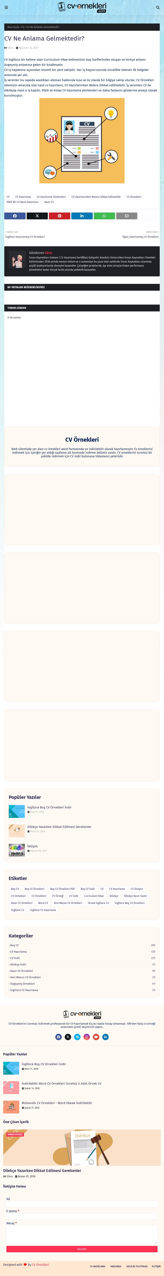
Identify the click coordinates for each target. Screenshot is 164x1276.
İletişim (32, 846)
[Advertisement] (82, 510)
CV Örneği (57, 896)
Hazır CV (49, 202)
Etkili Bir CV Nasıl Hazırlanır (22, 202)
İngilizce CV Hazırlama (43, 910)
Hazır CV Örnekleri (21, 903)
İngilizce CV (17, 910)
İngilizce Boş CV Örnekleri (130, 903)
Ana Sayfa (13, 27)
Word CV (43, 903)
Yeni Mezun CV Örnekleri (68, 903)
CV (22, 27)
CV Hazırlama (23, 196)
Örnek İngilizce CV (98, 903)
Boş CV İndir (88, 888)
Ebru (11, 47)
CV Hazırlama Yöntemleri (51, 196)
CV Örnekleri (134, 196)
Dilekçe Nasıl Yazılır (135, 896)
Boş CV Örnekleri (34, 888)
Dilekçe (114, 896)
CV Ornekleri (18, 896)
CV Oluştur (137, 888)
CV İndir (73, 896)
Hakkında (115, 1266)
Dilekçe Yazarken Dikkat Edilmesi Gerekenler (59, 827)
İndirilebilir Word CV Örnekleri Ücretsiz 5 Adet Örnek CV (61, 1083)
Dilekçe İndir (82, 964)
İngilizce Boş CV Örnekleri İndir (49, 807)
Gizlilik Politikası (137, 1266)
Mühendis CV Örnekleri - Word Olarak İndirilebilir (57, 1103)
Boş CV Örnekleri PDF (62, 888)
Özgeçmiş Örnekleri (82, 983)
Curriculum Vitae (94, 896)
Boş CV (15, 888)
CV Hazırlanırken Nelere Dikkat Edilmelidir (96, 196)
